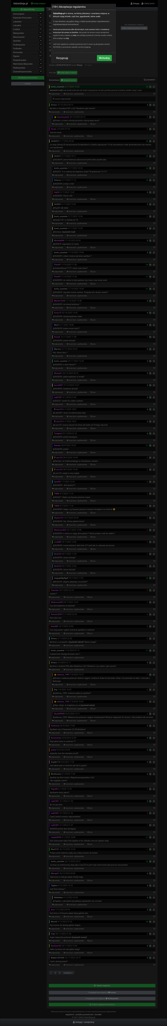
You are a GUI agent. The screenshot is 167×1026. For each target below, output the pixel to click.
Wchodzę (104, 58)
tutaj (74, 35)
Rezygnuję (62, 58)
